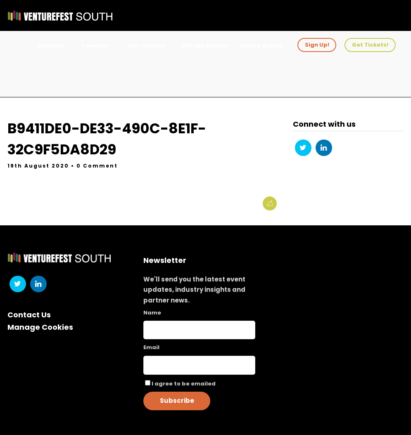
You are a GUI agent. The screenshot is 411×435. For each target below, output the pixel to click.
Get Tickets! (370, 45)
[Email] (199, 365)
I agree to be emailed (184, 384)
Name (152, 313)
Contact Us (29, 315)
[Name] (199, 330)
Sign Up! (317, 45)
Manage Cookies (40, 327)
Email (151, 347)
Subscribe (177, 400)
